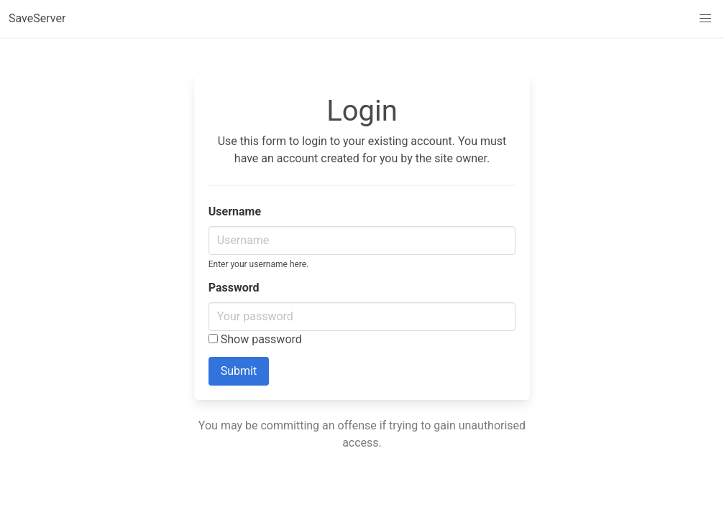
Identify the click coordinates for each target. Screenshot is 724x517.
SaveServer (37, 18)
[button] (705, 18)
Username (235, 211)
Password (234, 287)
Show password (255, 339)
